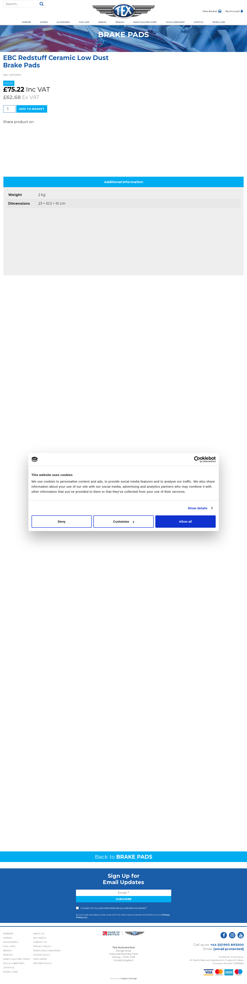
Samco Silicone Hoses (145, 22)
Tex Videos (39, 937)
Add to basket (31, 109)
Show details (197, 508)
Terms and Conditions (46, 950)
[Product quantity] (9, 109)
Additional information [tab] (123, 182)
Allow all (185, 521)
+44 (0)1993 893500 (227, 945)
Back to (123, 857)
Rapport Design (129, 978)
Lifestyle (198, 22)
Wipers (44, 22)
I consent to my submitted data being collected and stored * (113, 908)
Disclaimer (40, 959)
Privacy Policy (42, 946)
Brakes (102, 22)
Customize (123, 521)
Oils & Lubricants (175, 22)
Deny (62, 521)
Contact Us (40, 942)
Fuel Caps (84, 22)
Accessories (63, 22)
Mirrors (26, 22)
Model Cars (219, 22)
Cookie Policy (41, 954)
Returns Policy (42, 963)
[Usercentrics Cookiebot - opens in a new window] (197, 459)
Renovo (120, 22)
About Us (38, 933)
